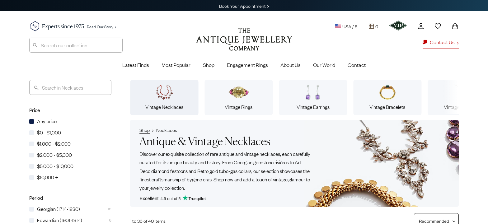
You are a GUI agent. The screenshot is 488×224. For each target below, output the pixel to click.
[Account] (421, 26)
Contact (357, 64)
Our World (324, 64)
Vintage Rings (238, 97)
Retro (203, 170)
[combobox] (76, 45)
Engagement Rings (247, 64)
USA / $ (346, 26)
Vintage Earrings (313, 97)
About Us (290, 64)
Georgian (243, 162)
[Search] (70, 87)
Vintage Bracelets (387, 97)
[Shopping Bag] (455, 26)
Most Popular (176, 64)
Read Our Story (101, 26)
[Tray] (373, 26)
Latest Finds (135, 64)
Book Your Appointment (244, 5)
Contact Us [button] (441, 42)
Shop (208, 64)
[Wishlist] (438, 26)
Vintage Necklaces (164, 97)
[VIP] (398, 25)
